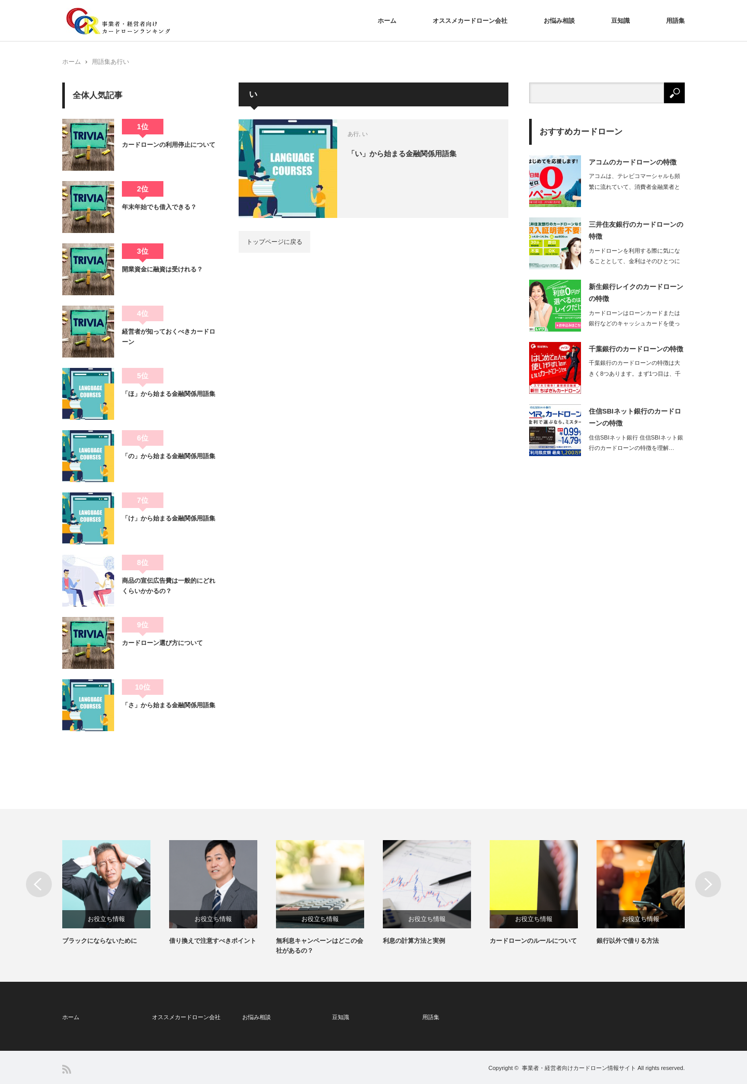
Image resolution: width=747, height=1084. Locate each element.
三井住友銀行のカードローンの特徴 (636, 230)
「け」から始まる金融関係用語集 (168, 518)
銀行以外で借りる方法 (628, 940)
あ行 (116, 61)
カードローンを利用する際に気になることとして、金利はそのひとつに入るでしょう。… (634, 262)
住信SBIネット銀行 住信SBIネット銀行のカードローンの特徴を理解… (636, 442)
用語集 (675, 20)
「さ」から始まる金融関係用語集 (168, 705)
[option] (115, 893)
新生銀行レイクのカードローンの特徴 (636, 293)
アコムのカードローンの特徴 (632, 162)
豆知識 (620, 20)
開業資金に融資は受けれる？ (162, 269)
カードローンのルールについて (533, 940)
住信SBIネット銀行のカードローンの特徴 (635, 417)
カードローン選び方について (162, 643)
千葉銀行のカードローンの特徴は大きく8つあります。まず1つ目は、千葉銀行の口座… (635, 374)
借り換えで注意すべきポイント (212, 940)
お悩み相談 (559, 20)
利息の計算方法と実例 (414, 940)
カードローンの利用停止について (168, 144)
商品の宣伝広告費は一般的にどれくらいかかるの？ (168, 586)
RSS (66, 1069)
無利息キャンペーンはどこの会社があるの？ (319, 945)
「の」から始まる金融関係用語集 (168, 456)
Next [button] (708, 884)
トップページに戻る (274, 241)
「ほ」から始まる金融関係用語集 (168, 393)
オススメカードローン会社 (470, 20)
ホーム (387, 20)
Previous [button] (39, 884)
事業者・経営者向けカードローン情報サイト (579, 1068)
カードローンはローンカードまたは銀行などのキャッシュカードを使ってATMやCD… (634, 324)
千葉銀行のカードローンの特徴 (636, 349)
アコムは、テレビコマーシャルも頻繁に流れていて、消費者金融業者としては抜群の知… (634, 187)
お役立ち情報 (106, 919)
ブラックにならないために (99, 940)
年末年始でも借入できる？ (159, 207)
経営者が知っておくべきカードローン (168, 337)
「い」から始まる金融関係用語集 (402, 153)
